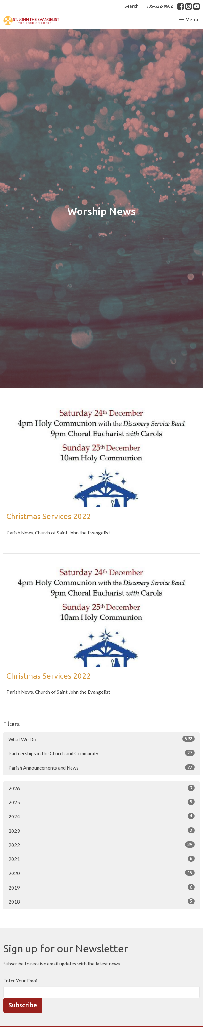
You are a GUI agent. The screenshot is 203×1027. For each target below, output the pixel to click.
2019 (101, 887)
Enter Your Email (20, 980)
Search (131, 6)
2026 (101, 788)
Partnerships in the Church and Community (101, 753)
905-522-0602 (159, 6)
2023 (101, 830)
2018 (101, 901)
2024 (101, 816)
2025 (101, 802)
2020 (101, 873)
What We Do (101, 739)
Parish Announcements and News (101, 767)
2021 (101, 859)
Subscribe (22, 1005)
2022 (101, 844)
